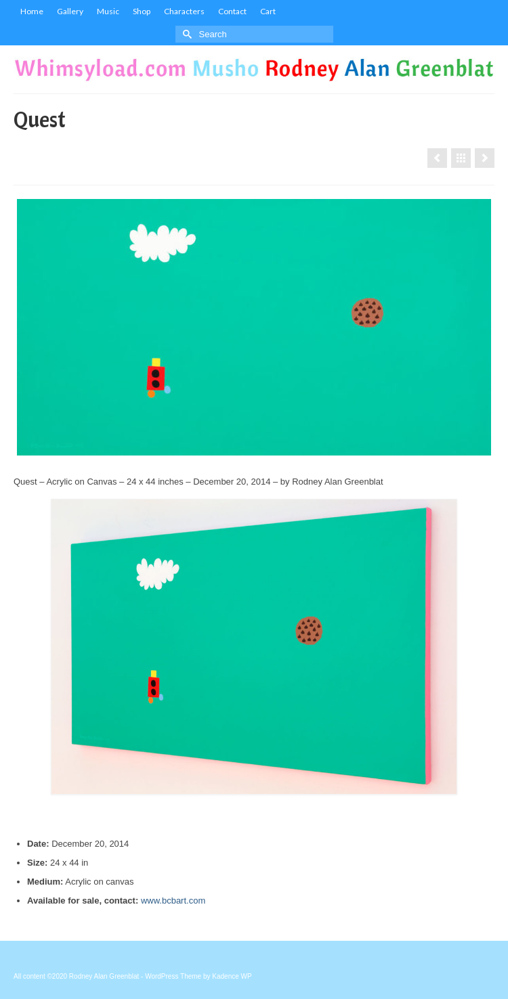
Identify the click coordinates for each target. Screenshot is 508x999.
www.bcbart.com (173, 900)
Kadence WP (231, 976)
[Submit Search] (185, 34)
